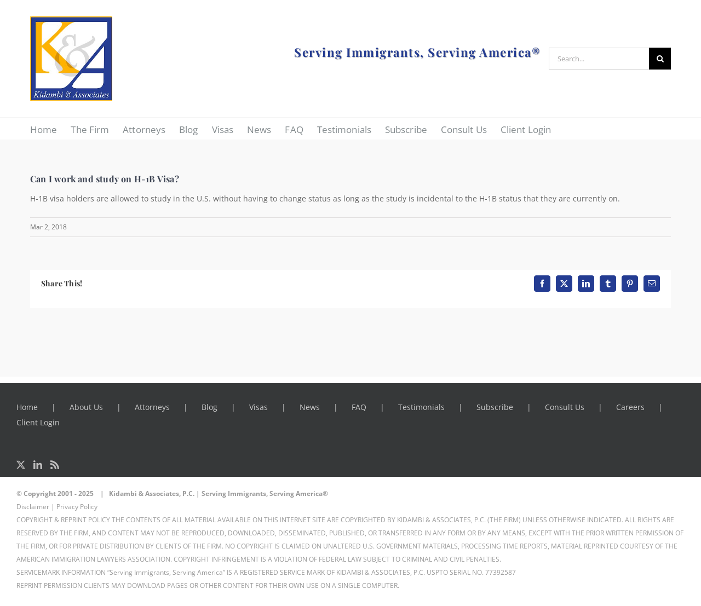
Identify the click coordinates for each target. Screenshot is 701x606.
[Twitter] (20, 464)
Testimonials (421, 407)
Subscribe (494, 407)
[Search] (660, 59)
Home (27, 407)
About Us (86, 407)
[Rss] (54, 464)
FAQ (359, 407)
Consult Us (564, 407)
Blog (209, 407)
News (310, 407)
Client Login (38, 422)
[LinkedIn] (37, 464)
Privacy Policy (76, 506)
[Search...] (599, 59)
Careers (630, 407)
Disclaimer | (35, 506)
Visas (258, 407)
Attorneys (152, 407)
